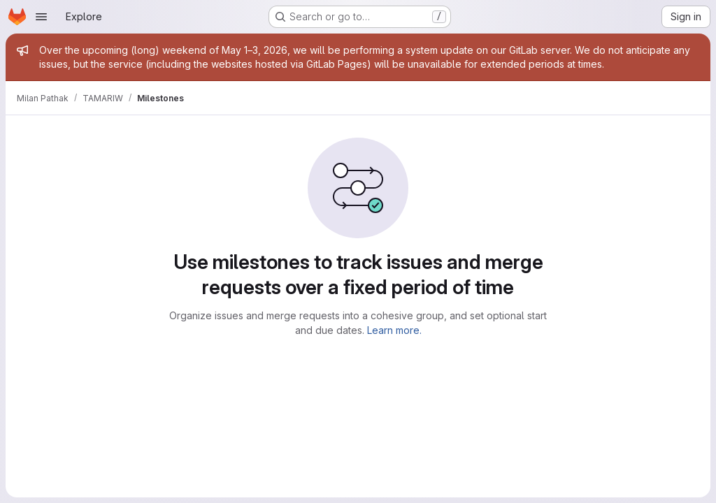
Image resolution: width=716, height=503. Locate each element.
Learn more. (394, 330)
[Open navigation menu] (41, 17)
